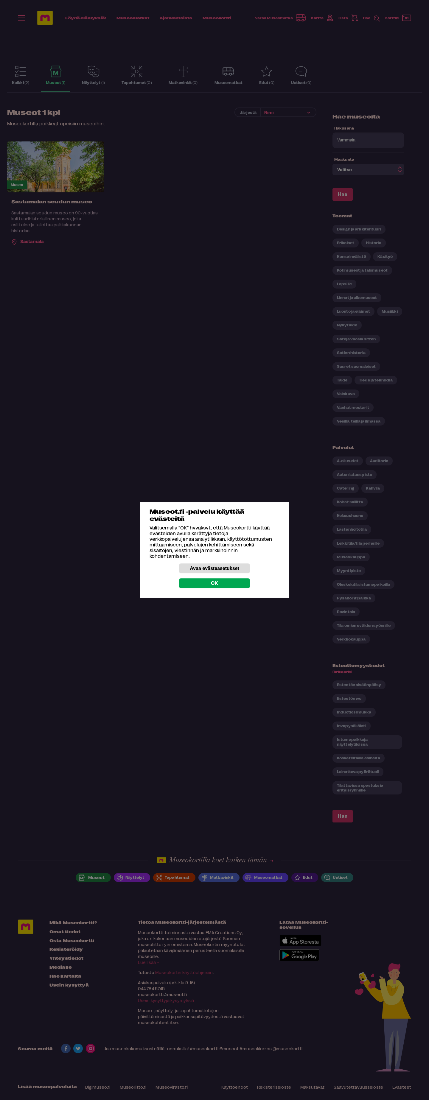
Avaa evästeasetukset (214, 568)
